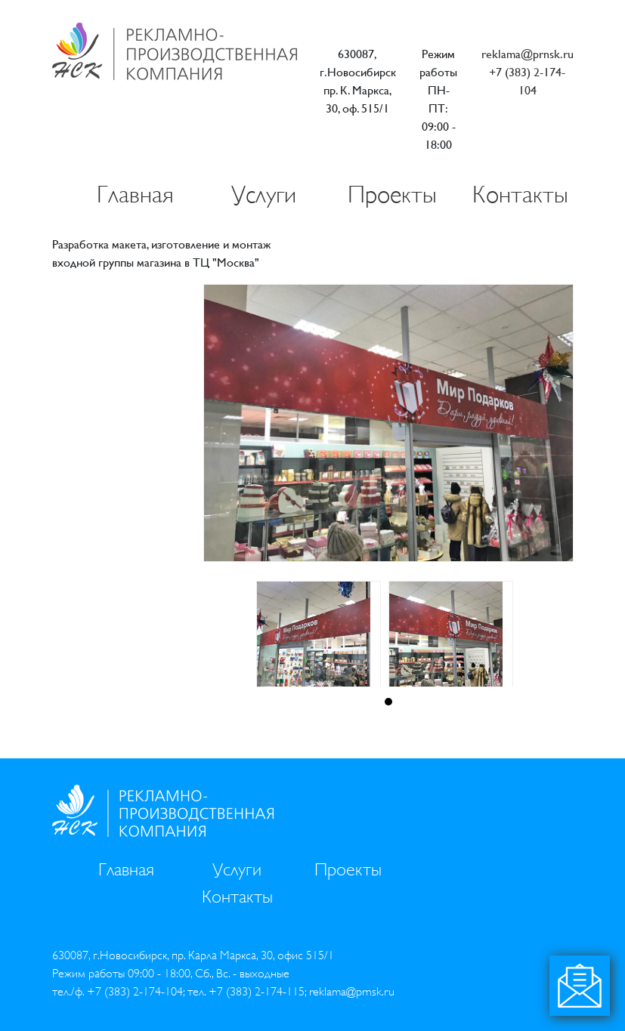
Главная (135, 194)
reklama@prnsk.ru (527, 54)
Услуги (263, 194)
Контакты (520, 194)
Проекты (392, 194)
